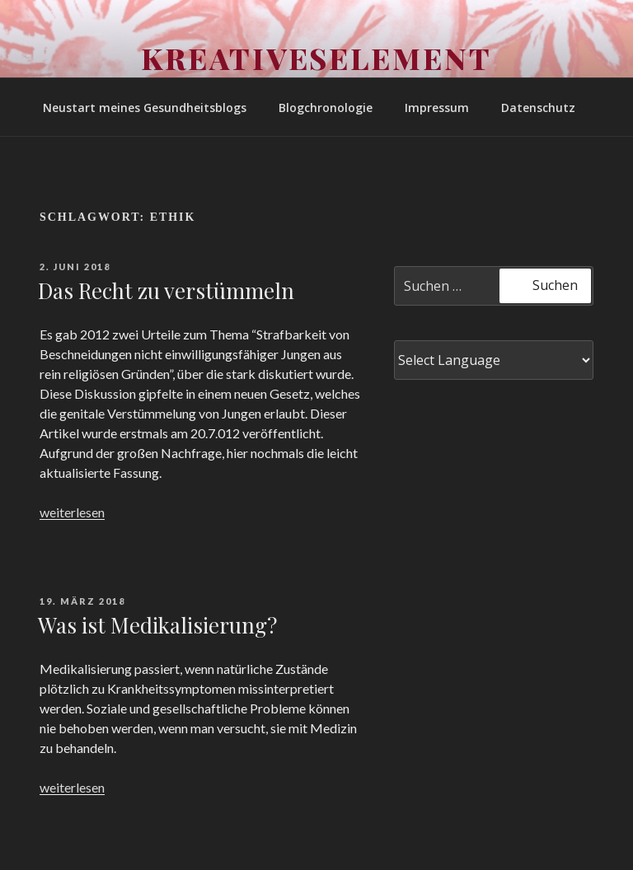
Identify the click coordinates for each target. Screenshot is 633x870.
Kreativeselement (316, 57)
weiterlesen (72, 512)
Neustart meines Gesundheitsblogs (144, 107)
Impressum (437, 107)
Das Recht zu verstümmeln (166, 290)
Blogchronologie (326, 107)
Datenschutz (538, 107)
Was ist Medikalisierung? (157, 624)
